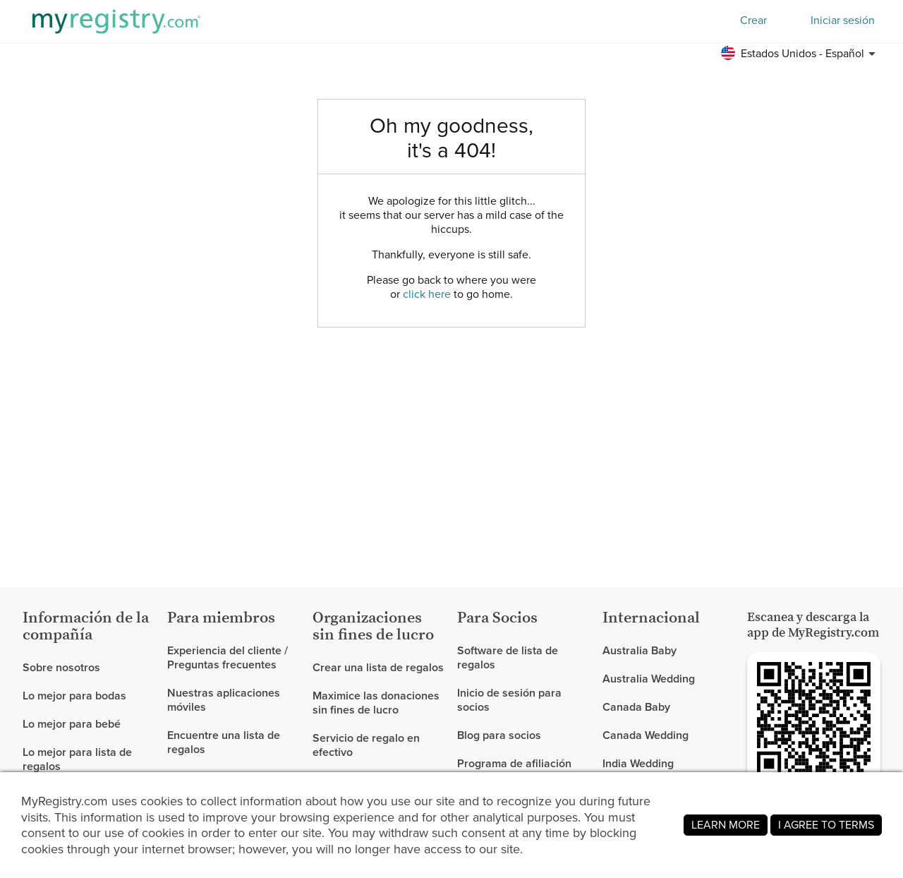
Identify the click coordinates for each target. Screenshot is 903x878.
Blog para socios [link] (499, 735)
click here (427, 294)
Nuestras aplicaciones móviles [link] (223, 700)
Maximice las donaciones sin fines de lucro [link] (376, 702)
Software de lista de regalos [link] (507, 658)
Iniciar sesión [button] (843, 20)
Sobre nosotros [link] (61, 668)
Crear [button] (753, 20)
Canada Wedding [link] (645, 735)
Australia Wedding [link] (648, 678)
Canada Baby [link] (636, 707)
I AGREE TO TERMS (826, 825)
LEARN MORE (725, 825)
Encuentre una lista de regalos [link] (223, 742)
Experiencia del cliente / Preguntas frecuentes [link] (227, 658)
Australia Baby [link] (639, 651)
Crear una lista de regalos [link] (378, 668)
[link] (89, 696)
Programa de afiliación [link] (514, 763)
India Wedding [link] (638, 763)
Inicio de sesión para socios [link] (509, 700)
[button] (800, 53)
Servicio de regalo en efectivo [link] (366, 745)
